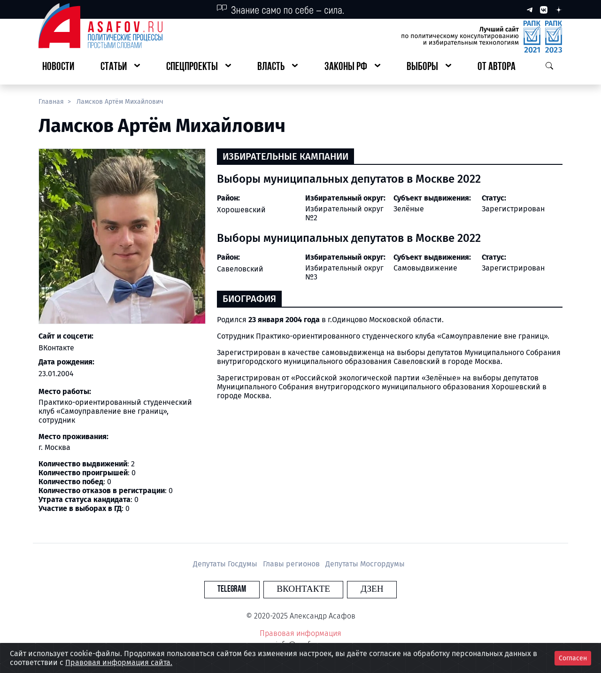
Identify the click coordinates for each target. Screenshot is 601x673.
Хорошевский (241, 209)
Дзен (357, 589)
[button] (120, 67)
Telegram (246, 589)
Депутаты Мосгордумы (365, 563)
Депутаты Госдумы (226, 563)
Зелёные (408, 208)
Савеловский (240, 268)
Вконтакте (303, 589)
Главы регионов (292, 563)
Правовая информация (300, 633)
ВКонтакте (56, 347)
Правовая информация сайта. (118, 662)
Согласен (573, 658)
